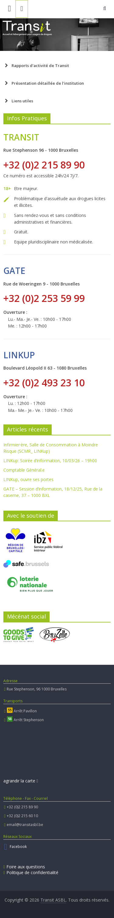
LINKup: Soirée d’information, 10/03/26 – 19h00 (50, 460)
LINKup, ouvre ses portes (28, 479)
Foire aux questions (24, 867)
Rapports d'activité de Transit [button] (36, 65)
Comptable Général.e (24, 470)
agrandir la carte (20, 781)
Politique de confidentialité (30, 872)
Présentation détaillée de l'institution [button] (43, 83)
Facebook (18, 846)
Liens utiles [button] (18, 101)
